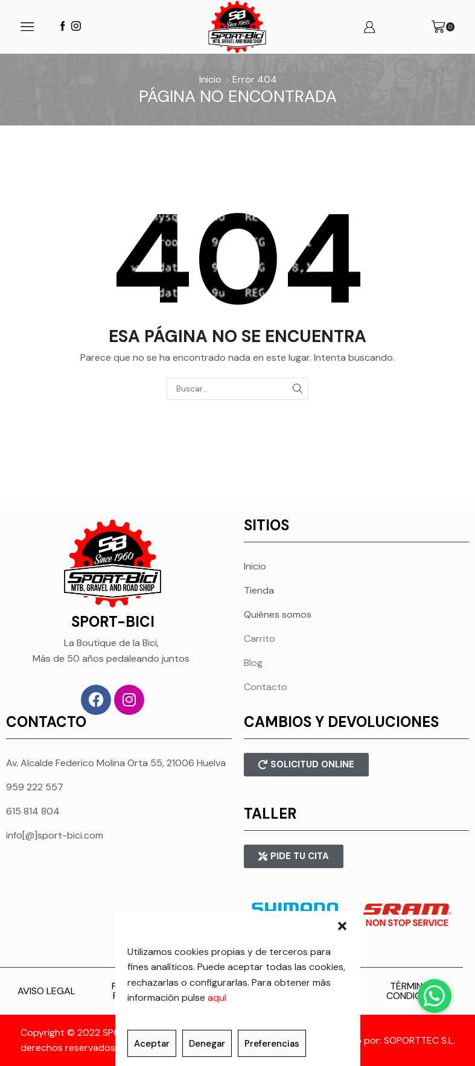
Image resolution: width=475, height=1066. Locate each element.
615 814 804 (33, 811)
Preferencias (271, 1044)
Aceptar (152, 1044)
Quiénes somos (277, 614)
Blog (253, 662)
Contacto (265, 687)
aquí (217, 997)
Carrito (259, 638)
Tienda (259, 590)
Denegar (207, 1044)
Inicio (210, 79)
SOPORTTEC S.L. (419, 1040)
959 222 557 (34, 787)
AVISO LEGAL (46, 991)
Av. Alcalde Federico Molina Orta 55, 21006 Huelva (116, 763)
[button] (342, 926)
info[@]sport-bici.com (54, 835)
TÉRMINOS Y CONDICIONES (416, 991)
